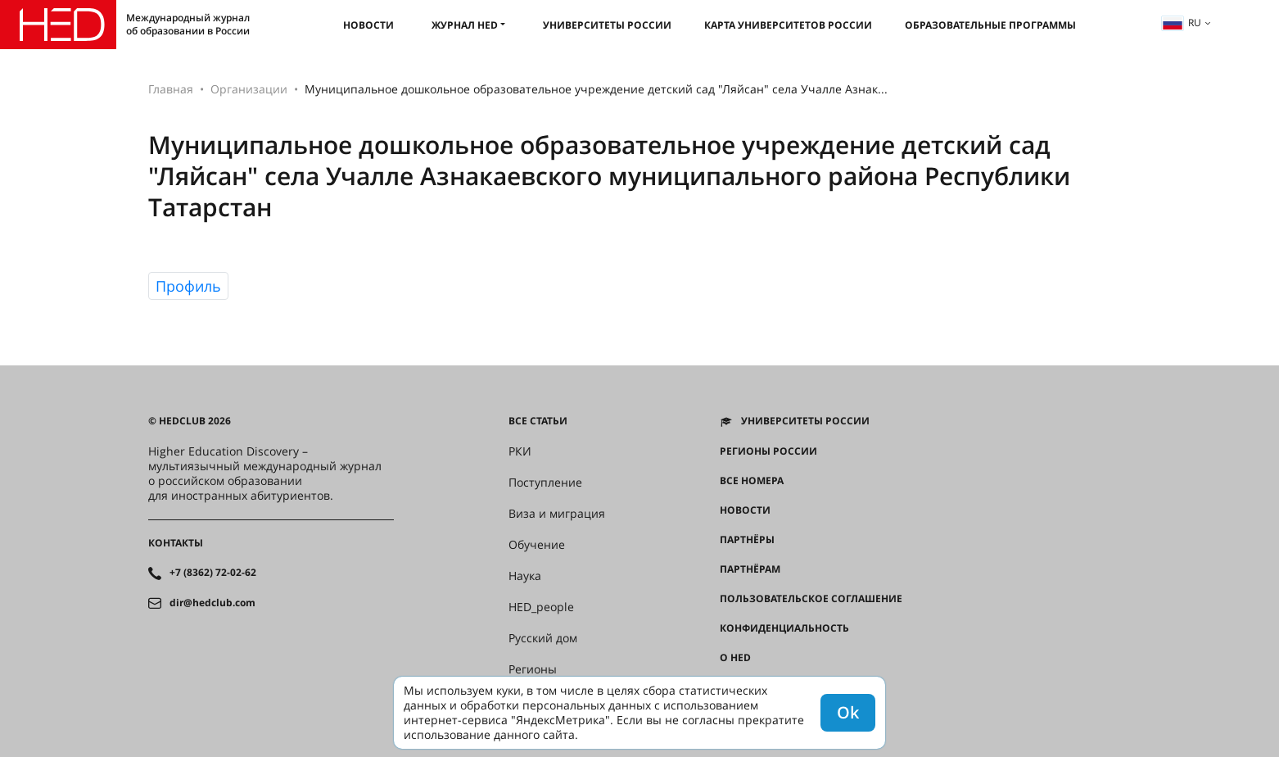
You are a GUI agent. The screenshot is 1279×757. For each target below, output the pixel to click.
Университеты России (607, 25)
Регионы (532, 669)
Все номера (752, 480)
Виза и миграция (556, 513)
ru (1181, 22)
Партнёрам (750, 569)
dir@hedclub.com (212, 603)
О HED (735, 657)
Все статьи (537, 421)
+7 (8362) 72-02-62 (212, 572)
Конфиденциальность (784, 628)
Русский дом (542, 638)
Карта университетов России (788, 25)
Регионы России (768, 451)
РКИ (519, 451)
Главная (170, 89)
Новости (368, 25)
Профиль (188, 286)
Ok (848, 712)
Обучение (536, 544)
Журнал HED (465, 25)
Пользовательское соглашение (811, 598)
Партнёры (747, 539)
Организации (248, 89)
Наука (524, 576)
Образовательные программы (990, 25)
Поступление (545, 482)
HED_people (541, 607)
